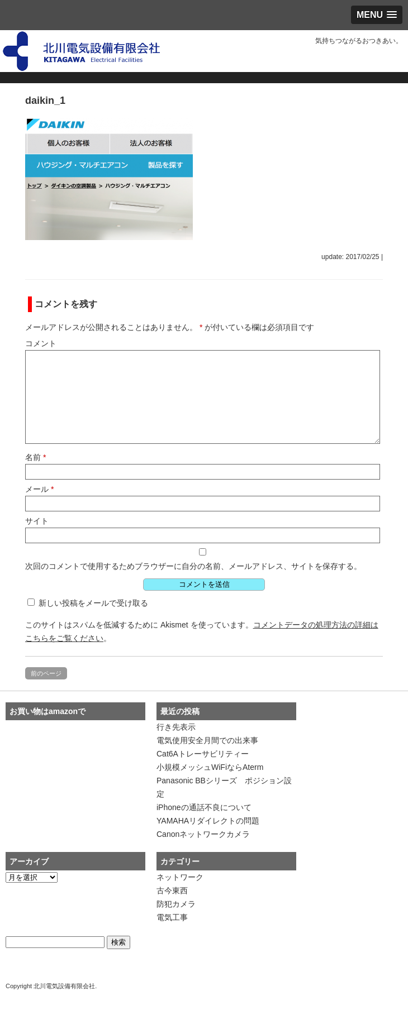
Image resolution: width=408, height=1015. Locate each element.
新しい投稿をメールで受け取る (93, 603)
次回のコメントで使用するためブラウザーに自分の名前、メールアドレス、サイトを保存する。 (193, 566)
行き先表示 (176, 726)
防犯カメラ (176, 903)
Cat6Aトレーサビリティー (202, 753)
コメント (40, 343)
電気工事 (172, 917)
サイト (37, 520)
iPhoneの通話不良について (204, 807)
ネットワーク (179, 877)
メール (39, 489)
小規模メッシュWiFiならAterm (209, 767)
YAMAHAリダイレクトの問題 (207, 820)
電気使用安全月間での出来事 (207, 740)
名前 (35, 457)
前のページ (46, 673)
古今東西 (172, 890)
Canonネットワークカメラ (203, 834)
